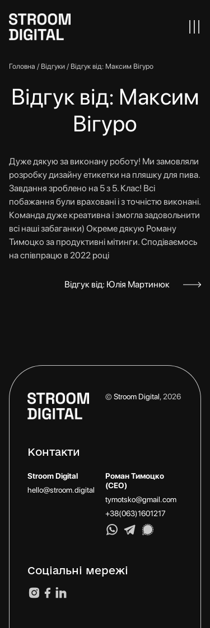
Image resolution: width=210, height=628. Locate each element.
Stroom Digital (137, 396)
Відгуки (53, 66)
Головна (22, 66)
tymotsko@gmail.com (140, 499)
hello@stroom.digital (61, 489)
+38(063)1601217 (135, 513)
